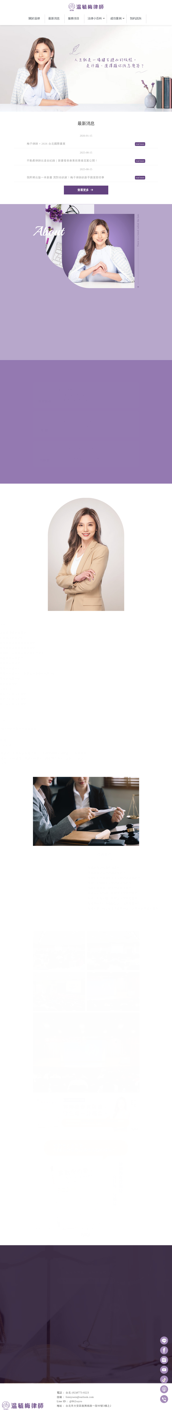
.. (96, 1407)
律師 (109, 1400)
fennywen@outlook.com (80, 1372)
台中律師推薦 (67, 1400)
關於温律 (34, 19)
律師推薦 (55, 1400)
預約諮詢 (135, 19)
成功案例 (116, 19)
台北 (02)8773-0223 (77, 1367)
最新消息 (54, 19)
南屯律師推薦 (81, 1400)
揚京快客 (73, 1407)
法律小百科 (95, 19)
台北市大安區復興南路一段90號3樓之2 (88, 1380)
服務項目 (73, 19)
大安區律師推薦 (97, 1400)
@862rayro (75, 1376)
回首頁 (66, 1389)
